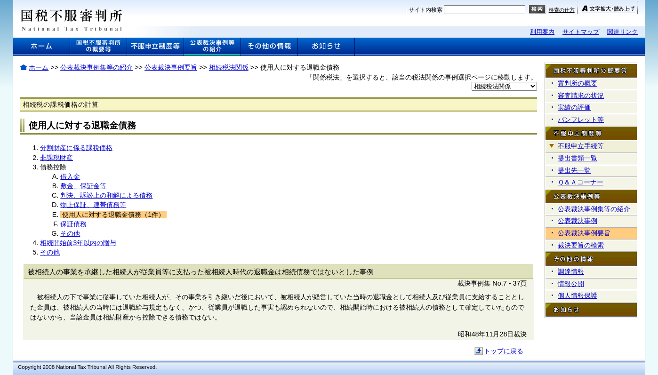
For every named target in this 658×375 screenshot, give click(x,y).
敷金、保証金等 (83, 186)
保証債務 (73, 224)
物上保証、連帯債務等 (93, 204)
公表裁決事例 (577, 220)
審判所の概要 (577, 83)
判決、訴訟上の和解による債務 (106, 195)
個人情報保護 (577, 295)
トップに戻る (503, 351)
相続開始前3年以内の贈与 (78, 243)
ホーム (38, 67)
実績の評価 (574, 107)
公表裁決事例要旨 (170, 67)
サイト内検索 (425, 10)
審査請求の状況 (581, 95)
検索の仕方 (562, 10)
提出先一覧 (574, 170)
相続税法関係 (229, 67)
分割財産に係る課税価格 (76, 148)
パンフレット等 (581, 119)
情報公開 (571, 283)
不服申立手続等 (581, 146)
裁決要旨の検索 (581, 245)
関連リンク (622, 31)
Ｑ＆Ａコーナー (580, 182)
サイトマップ (580, 31)
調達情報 (571, 271)
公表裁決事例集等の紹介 (96, 67)
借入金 (70, 176)
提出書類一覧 (577, 158)
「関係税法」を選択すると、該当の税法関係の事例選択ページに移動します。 (421, 77)
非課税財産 (56, 157)
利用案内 (542, 31)
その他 (70, 233)
